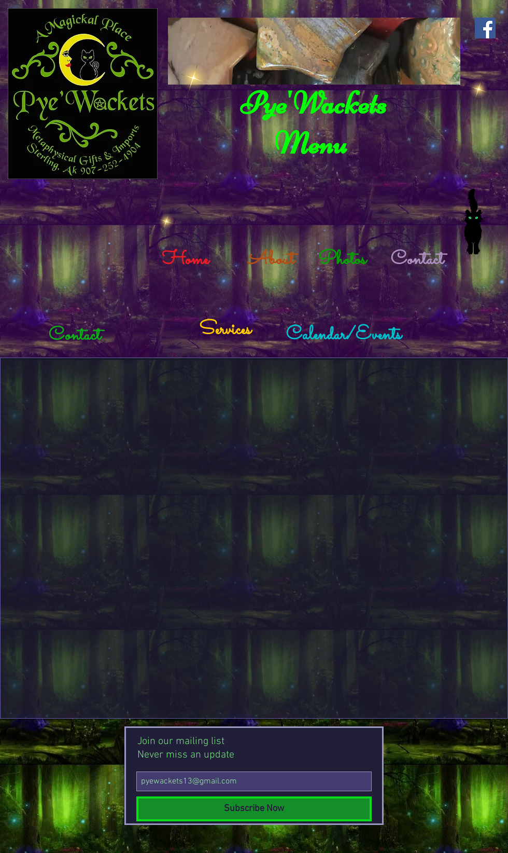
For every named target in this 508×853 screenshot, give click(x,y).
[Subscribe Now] (254, 808)
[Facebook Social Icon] (485, 28)
